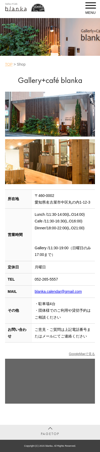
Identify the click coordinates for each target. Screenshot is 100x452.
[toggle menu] (90, 5)
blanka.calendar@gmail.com (58, 291)
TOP (9, 64)
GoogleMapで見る (82, 354)
